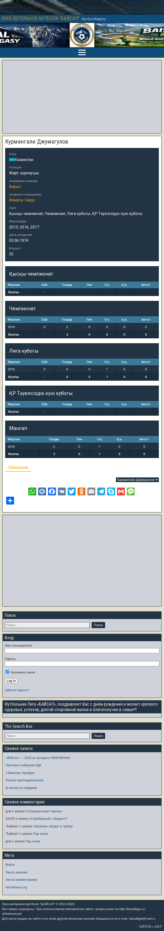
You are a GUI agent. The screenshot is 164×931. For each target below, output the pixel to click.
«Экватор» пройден (20, 773)
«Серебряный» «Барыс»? (48, 818)
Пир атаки (40, 833)
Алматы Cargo (22, 200)
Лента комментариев (21, 880)
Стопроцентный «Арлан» (44, 811)
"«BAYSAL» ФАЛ (150, 926)
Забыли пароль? (17, 690)
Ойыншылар (18, 467)
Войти (10, 864)
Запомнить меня (20, 672)
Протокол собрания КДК (23, 765)
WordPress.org (16, 887)
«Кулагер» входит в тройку (53, 826)
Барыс (15, 186)
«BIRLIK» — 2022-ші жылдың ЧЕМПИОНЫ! (38, 758)
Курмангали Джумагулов (36, 141)
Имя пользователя (18, 645)
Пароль (10, 659)
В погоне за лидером (21, 788)
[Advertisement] (82, 96)
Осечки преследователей (24, 780)
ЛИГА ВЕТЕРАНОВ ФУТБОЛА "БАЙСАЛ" (40, 18)
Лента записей (16, 872)
